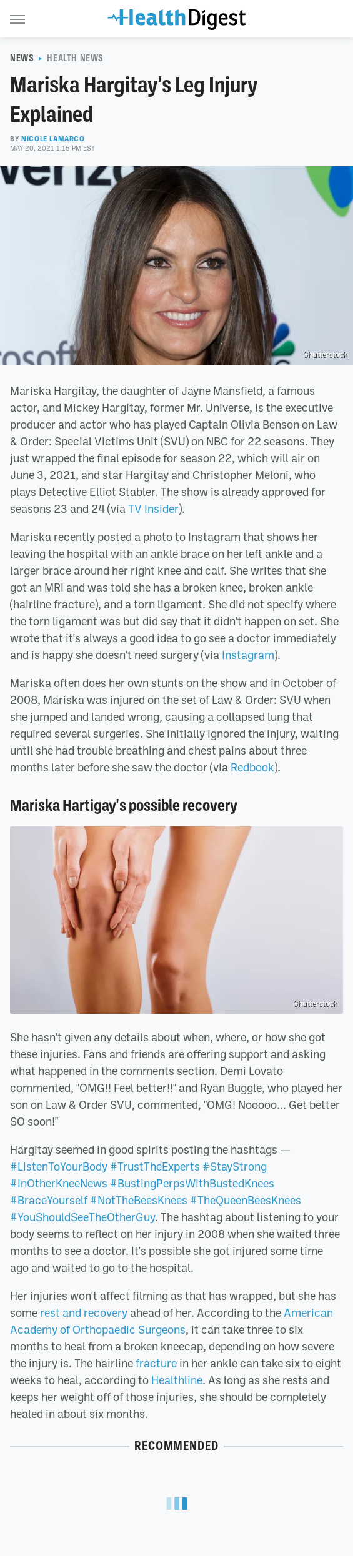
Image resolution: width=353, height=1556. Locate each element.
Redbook (252, 767)
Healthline (176, 1380)
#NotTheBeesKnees (138, 1200)
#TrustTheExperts (155, 1166)
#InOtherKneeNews (58, 1183)
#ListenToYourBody (58, 1166)
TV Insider (153, 508)
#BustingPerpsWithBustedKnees (192, 1183)
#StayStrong (234, 1166)
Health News (75, 58)
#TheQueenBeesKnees (245, 1200)
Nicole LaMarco (52, 138)
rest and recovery (83, 1312)
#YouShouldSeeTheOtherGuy (82, 1217)
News (22, 58)
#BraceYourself (48, 1200)
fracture (156, 1363)
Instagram (248, 655)
